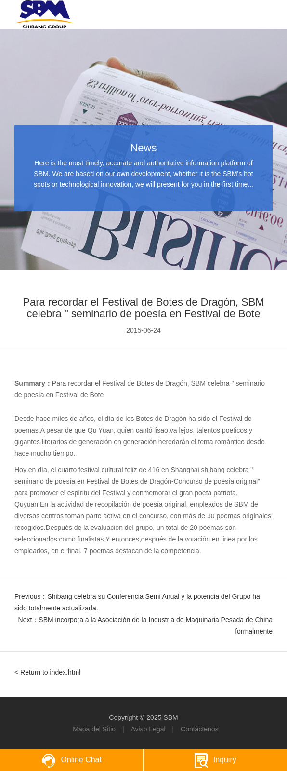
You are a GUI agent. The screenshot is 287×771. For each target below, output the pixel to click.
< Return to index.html (47, 672)
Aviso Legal (147, 729)
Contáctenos (200, 729)
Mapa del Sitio (94, 729)
